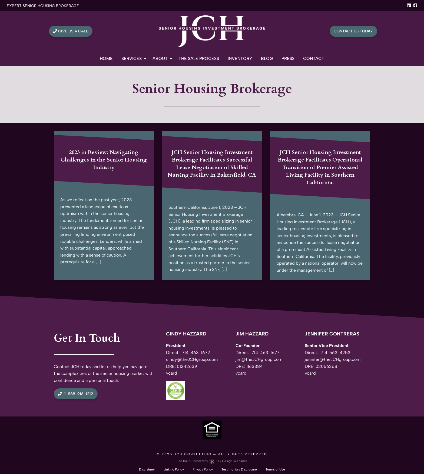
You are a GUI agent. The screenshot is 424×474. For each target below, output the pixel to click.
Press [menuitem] (287, 58)
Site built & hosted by (212, 461)
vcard (171, 373)
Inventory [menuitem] (240, 58)
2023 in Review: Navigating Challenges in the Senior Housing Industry (104, 160)
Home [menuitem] (106, 58)
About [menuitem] (160, 58)
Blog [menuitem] (267, 58)
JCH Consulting (193, 454)
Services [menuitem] (131, 58)
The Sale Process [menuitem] (198, 58)
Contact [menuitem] (313, 58)
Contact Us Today (353, 31)
